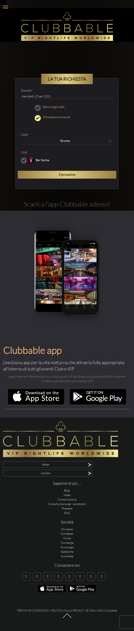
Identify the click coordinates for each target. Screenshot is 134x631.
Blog (67, 490)
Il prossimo (67, 174)
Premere (67, 508)
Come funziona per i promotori (67, 504)
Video (67, 495)
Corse (67, 538)
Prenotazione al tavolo (67, 117)
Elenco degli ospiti (67, 107)
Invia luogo (67, 547)
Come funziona (67, 499)
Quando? (26, 90)
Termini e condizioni (33, 610)
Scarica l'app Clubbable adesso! (67, 204)
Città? (24, 134)
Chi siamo (67, 529)
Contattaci (67, 533)
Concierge (67, 542)
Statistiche (67, 551)
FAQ (67, 513)
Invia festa (67, 556)
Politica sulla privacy (67, 610)
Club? (24, 152)
